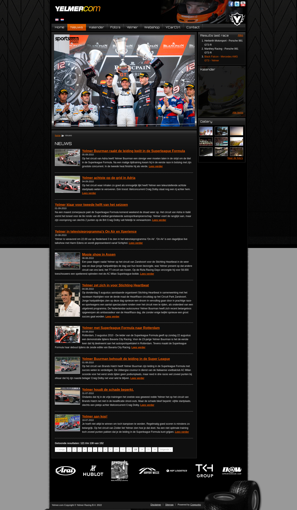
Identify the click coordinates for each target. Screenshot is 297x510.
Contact (193, 27)
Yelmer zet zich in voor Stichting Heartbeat (115, 285)
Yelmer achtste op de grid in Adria (108, 178)
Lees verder (156, 166)
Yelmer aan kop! (94, 416)
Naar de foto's (235, 158)
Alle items (237, 112)
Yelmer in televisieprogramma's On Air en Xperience (96, 231)
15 (148, 449)
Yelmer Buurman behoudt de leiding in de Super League (126, 359)
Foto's (115, 27)
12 (129, 449)
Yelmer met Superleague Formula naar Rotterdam (121, 328)
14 (142, 449)
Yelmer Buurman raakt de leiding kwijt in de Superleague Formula (133, 151)
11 (122, 449)
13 (135, 449)
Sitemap (169, 504)
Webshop (151, 27)
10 (116, 449)
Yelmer (132, 27)
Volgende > (165, 449)
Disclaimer (156, 504)
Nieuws (77, 27)
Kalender (96, 27)
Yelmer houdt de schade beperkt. (108, 389)
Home (59, 27)
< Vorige (61, 449)
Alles (240, 35)
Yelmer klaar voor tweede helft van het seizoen (91, 204)
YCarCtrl (173, 27)
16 (154, 449)
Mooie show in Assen (99, 254)
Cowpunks (195, 504)
